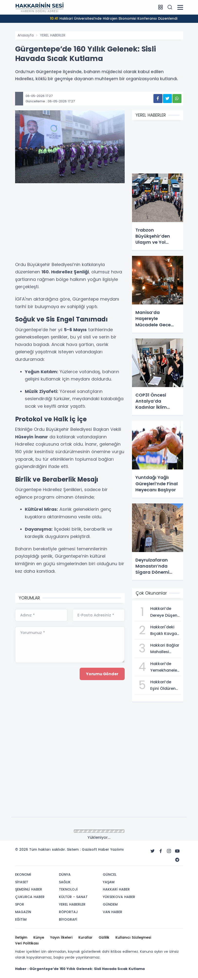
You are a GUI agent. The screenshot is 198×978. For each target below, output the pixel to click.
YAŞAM (108, 882)
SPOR (19, 904)
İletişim (21, 937)
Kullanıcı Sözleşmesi (133, 937)
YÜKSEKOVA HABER (119, 896)
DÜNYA (65, 874)
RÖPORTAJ (68, 911)
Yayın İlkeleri (61, 937)
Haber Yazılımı (111, 849)
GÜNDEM (110, 904)
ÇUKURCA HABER (30, 896)
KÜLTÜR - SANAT (73, 896)
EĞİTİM (21, 919)
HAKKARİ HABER (116, 889)
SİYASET (21, 882)
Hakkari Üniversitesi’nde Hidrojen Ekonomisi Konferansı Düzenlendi (113, 18)
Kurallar (85, 937)
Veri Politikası (27, 943)
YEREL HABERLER (52, 35)
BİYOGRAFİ (68, 919)
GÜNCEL (109, 874)
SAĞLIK (65, 882)
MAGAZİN (23, 911)
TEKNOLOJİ (68, 889)
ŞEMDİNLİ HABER (28, 889)
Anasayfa (26, 35)
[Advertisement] (70, 224)
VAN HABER (112, 911)
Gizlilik (104, 937)
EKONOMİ (23, 874)
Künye (38, 937)
